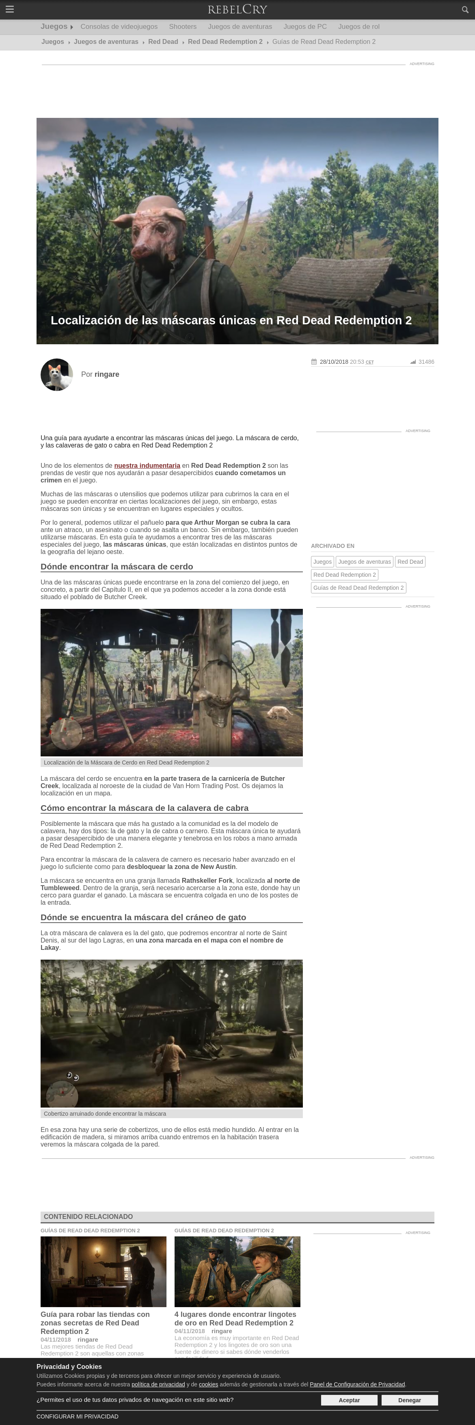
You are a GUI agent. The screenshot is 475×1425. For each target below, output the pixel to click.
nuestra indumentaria (147, 465)
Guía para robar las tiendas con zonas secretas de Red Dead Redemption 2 (95, 1323)
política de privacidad (158, 1384)
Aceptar (349, 1400)
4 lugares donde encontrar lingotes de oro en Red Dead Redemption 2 (235, 1318)
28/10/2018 (334, 361)
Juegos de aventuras (240, 26)
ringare (88, 1339)
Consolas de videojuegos (119, 26)
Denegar (409, 1400)
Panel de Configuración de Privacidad (357, 1384)
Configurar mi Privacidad (78, 1416)
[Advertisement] (237, 87)
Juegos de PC (305, 26)
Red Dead (410, 561)
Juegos (54, 26)
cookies (208, 1384)
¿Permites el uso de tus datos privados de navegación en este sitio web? (135, 1399)
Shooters (183, 26)
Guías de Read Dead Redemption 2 (358, 587)
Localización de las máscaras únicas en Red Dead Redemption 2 (231, 320)
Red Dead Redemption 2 (344, 574)
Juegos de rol (359, 26)
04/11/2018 (56, 1339)
